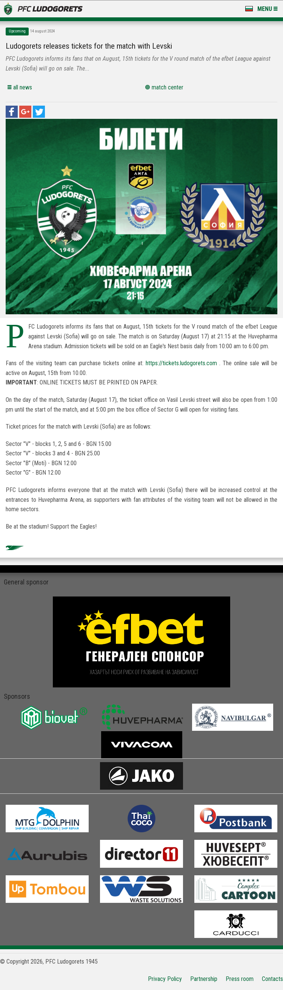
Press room (240, 978)
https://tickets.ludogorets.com (181, 363)
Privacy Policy (165, 978)
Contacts (272, 978)
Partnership (203, 978)
